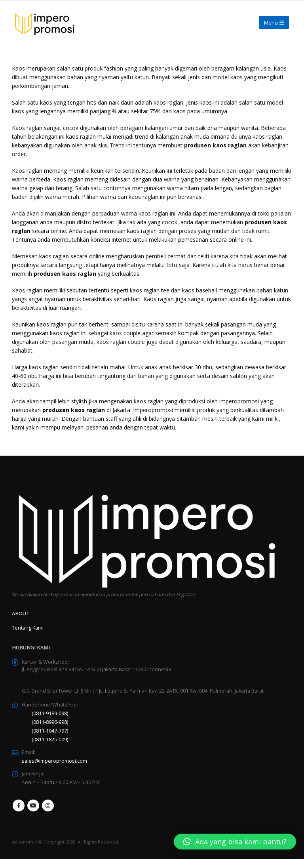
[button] (235, 841)
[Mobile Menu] (274, 22)
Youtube (33, 805)
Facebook (19, 805)
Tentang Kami (28, 627)
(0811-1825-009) (50, 739)
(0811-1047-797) (50, 730)
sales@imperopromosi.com (54, 761)
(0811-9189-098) (50, 713)
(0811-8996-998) (50, 722)
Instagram (48, 805)
